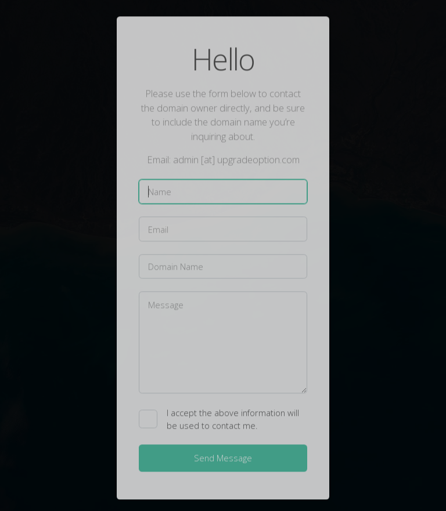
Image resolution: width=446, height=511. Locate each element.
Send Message (223, 459)
